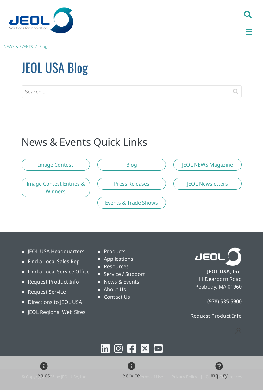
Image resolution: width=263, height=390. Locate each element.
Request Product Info (53, 281)
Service (131, 375)
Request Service (47, 291)
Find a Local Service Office (59, 271)
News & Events (121, 281)
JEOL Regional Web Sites (56, 312)
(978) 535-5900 (224, 301)
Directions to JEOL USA (55, 301)
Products (115, 251)
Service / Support (124, 274)
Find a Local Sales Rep (54, 261)
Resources (116, 266)
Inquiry (219, 375)
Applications (118, 258)
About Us (115, 289)
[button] (247, 14)
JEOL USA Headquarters (56, 251)
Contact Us (117, 296)
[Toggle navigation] (252, 30)
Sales (44, 375)
